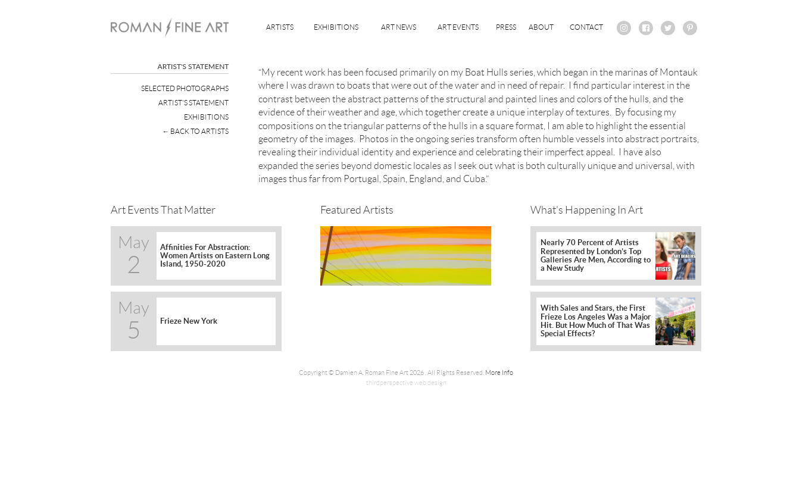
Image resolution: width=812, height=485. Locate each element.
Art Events (458, 27)
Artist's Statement (193, 103)
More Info (499, 372)
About (541, 27)
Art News (398, 27)
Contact (586, 27)
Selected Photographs (185, 88)
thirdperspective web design (406, 382)
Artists (279, 27)
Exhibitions (336, 27)
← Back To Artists (195, 131)
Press (506, 27)
